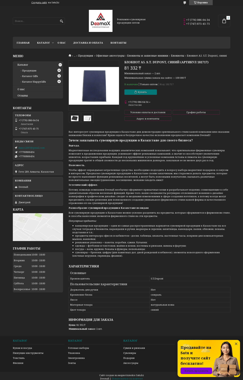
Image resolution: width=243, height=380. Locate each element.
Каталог (43, 42)
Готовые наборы (78, 345)
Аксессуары (130, 360)
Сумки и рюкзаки (134, 345)
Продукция (85, 55)
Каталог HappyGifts (34, 81)
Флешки (18, 360)
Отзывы (22, 95)
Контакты (118, 42)
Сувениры (129, 350)
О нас (61, 42)
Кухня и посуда (22, 345)
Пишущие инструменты (28, 350)
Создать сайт (39, 2)
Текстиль (19, 355)
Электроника (76, 355)
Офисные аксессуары (110, 55)
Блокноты (177, 55)
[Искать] (61, 21)
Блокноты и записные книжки (147, 55)
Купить (142, 92)
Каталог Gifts (30, 76)
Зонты (72, 360)
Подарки (129, 355)
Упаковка (74, 350)
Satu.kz (140, 373)
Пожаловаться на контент (127, 376)
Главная (23, 42)
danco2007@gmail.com (31, 147)
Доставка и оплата (88, 42)
